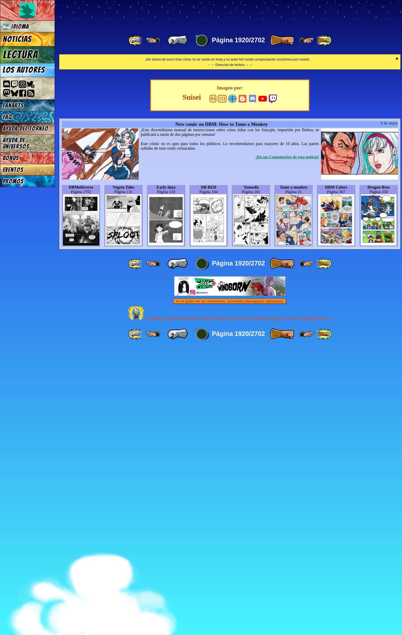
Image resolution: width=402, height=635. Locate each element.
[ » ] (282, 40)
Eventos (13, 170)
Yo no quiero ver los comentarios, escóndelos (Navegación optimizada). (230, 588)
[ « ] (177, 40)
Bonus (11, 158)
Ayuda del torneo (25, 128)
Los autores (24, 70)
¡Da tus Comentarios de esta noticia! (287, 444)
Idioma (16, 26)
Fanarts (13, 105)
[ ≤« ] (152, 40)
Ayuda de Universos (16, 143)
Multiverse (133, 14)
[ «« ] (135, 40)
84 (212, 385)
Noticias (17, 39)
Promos (13, 181)
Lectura (20, 54)
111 (222, 385)
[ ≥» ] (307, 40)
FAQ (7, 117)
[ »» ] (324, 40)
